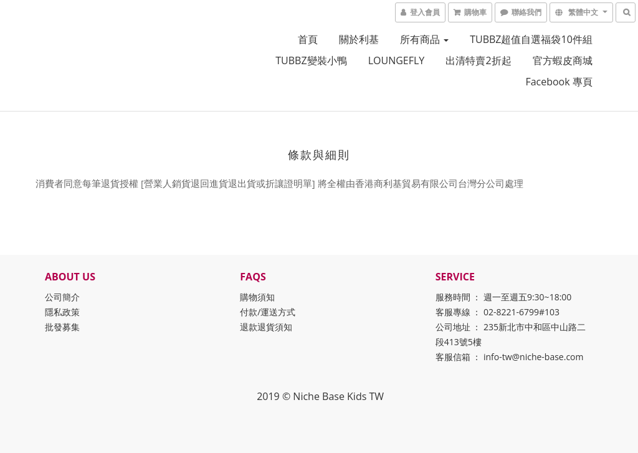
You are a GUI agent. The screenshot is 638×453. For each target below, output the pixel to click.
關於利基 (359, 39)
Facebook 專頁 (558, 81)
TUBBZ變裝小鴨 (310, 60)
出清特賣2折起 (478, 60)
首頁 (308, 39)
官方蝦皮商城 (563, 60)
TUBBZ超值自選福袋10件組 (531, 39)
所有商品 (424, 39)
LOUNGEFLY (396, 60)
